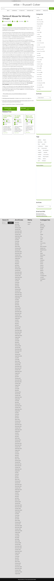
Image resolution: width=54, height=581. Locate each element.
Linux (38, 40)
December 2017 (18, 366)
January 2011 (17, 482)
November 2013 (18, 426)
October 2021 (17, 314)
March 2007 (17, 561)
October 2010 (17, 487)
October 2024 (18, 255)
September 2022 (18, 296)
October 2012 (17, 446)
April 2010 (17, 498)
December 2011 (18, 463)
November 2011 (18, 465)
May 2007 (17, 558)
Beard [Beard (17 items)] (44, 139)
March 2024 (17, 267)
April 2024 (17, 265)
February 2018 (18, 362)
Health (38, 32)
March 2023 (17, 287)
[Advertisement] (40, 118)
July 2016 (17, 386)
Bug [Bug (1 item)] (39, 144)
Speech (38, 76)
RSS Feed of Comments (41, 214)
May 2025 (17, 243)
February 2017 (18, 378)
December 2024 (18, 251)
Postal (38, 61)
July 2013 (17, 433)
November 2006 (18, 568)
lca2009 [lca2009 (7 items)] (39, 154)
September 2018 (18, 356)
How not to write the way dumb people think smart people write (16, 100)
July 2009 (17, 513)
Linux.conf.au (39, 42)
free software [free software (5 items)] (45, 150)
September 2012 (18, 448)
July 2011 (16, 472)
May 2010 (17, 496)
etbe (15, 21)
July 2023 (17, 280)
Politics (9, 25)
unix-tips (38, 85)
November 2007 (18, 547)
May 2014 (17, 416)
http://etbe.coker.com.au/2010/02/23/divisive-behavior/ (15, 93)
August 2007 (17, 553)
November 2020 (18, 332)
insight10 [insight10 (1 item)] (39, 152)
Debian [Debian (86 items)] (46, 146)
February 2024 (18, 268)
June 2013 (17, 434)
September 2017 (18, 371)
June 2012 (17, 453)
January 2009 (17, 523)
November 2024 (18, 253)
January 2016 (17, 393)
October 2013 (17, 428)
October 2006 (18, 570)
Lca (37, 34)
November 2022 (18, 294)
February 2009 (18, 522)
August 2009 (17, 511)
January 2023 (17, 291)
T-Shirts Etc (38, 10)
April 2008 (17, 539)
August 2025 (17, 237)
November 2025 (18, 232)
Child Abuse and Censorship (8, 98)
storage (38, 78)
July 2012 (17, 451)
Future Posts (22, 10)
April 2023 (17, 285)
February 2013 (18, 440)
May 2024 (17, 263)
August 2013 (17, 431)
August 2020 (17, 337)
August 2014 (17, 410)
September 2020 (18, 335)
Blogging (39, 23)
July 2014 (17, 412)
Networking (39, 57)
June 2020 (17, 340)
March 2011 (17, 479)
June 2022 (17, 301)
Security (38, 72)
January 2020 (17, 347)
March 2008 (17, 541)
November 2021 (18, 313)
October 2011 (17, 467)
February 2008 (18, 542)
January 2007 (17, 565)
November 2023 (18, 273)
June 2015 (17, 400)
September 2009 (18, 510)
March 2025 (17, 246)
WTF (38, 89)
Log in (29, 224)
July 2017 (17, 374)
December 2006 (18, 566)
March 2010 (17, 499)
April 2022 (17, 304)
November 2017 (18, 368)
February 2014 (18, 421)
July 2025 (17, 239)
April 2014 (17, 417)
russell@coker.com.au (16, 0)
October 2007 (18, 549)
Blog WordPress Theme (23, 579)
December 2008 (18, 525)
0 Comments (8, 122)
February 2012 (18, 460)
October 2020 (18, 333)
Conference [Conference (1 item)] (40, 146)
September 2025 (18, 236)
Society (38, 74)
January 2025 (17, 249)
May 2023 (17, 284)
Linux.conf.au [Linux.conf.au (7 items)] (46, 154)
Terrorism (39, 80)
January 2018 (17, 364)
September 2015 (18, 397)
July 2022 (17, 299)
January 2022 (17, 309)
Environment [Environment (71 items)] (44, 148)
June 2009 (17, 515)
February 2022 (18, 308)
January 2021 (17, 328)
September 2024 (18, 256)
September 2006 (18, 571)
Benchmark (39, 21)
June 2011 (17, 474)
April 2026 (17, 224)
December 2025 (18, 231)
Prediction (39, 63)
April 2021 (17, 325)
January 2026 (17, 229)
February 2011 (18, 481)
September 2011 (18, 469)
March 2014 (17, 419)
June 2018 (17, 359)
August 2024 (17, 258)
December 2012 (18, 443)
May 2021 (17, 323)
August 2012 (17, 450)
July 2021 (17, 320)
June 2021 (17, 321)
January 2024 (17, 270)
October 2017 (17, 369)
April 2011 (17, 477)
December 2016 (18, 380)
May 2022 (17, 303)
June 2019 (17, 352)
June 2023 (17, 282)
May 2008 (17, 537)
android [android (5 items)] (39, 139)
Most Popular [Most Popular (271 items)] (45, 156)
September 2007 (18, 551)
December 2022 (18, 292)
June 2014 (17, 414)
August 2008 (17, 532)
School (38, 68)
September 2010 (18, 489)
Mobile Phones (40, 51)
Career (38, 26)
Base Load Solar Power (29, 116)
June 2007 (17, 556)
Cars (38, 28)
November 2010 (18, 486)
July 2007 (17, 554)
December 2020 (18, 330)
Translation (45, 10)
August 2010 (17, 491)
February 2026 (18, 227)
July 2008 (17, 534)
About (8, 10)
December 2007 (18, 546)
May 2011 (17, 475)
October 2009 (18, 508)
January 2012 (17, 462)
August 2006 (17, 573)
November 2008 (18, 527)
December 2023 (18, 272)
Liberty (38, 36)
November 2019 (18, 350)
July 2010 (17, 493)
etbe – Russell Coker (27, 4)
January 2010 (17, 503)
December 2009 (18, 505)
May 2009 (17, 517)
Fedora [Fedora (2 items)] (39, 150)
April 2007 (17, 559)
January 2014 (17, 422)
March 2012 (17, 458)
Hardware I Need (30, 10)
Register (29, 222)
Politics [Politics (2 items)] (39, 158)
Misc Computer (40, 47)
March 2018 (17, 361)
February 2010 (18, 501)
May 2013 (17, 436)
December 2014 (18, 405)
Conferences (14, 10)
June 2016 (17, 388)
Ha (37, 30)
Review (38, 66)
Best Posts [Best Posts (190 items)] (40, 142)
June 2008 (17, 535)
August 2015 (17, 398)
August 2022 (17, 297)
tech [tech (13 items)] (39, 160)
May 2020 (17, 342)
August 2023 (17, 279)
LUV (38, 44)
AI (37, 17)
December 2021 (18, 311)
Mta (38, 53)
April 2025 (17, 244)
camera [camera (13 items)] (43, 144)
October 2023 (18, 275)
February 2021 (18, 326)
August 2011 (17, 470)
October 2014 (17, 407)
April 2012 (17, 457)
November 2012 (18, 445)
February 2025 (18, 248)
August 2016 (17, 385)
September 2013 (18, 429)
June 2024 (17, 261)
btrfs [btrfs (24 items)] (45, 142)
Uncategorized (40, 82)
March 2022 (17, 306)
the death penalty (17, 116)
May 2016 (17, 390)
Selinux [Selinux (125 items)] (44, 158)
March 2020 (17, 344)
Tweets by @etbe (39, 165)
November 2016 (18, 381)
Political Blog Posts (7, 116)
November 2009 (18, 506)
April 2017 (17, 376)
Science (38, 70)
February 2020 (18, 345)
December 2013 (18, 424)
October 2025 (18, 234)
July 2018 (17, 357)
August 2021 (17, 318)
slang (3, 104)
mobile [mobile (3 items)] (39, 156)
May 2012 (17, 455)
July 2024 (17, 260)
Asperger (39, 19)
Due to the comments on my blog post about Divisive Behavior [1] (15, 27)
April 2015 (17, 402)
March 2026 (17, 225)
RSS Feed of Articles (40, 213)
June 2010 (17, 494)
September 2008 (18, 530)
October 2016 (17, 383)
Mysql (38, 55)
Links (38, 38)
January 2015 (17, 404)
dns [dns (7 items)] (38, 148)
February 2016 (18, 392)
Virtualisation (39, 87)
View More (5, 132)
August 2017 (17, 373)
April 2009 (17, 518)
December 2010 (18, 484)
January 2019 (17, 354)
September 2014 (18, 409)
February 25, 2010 (7, 21)
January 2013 (17, 441)
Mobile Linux (39, 49)
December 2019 (18, 349)
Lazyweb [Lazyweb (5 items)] (45, 152)
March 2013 (17, 438)
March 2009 (17, 520)
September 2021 (18, 316)
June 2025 (17, 241)
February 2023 (18, 289)
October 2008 (18, 529)
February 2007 (18, 563)
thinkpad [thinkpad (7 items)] (44, 160)
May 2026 (17, 222)
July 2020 (17, 338)
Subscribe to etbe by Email (41, 215)
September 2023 (18, 277)
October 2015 (17, 395)
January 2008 (17, 544)
